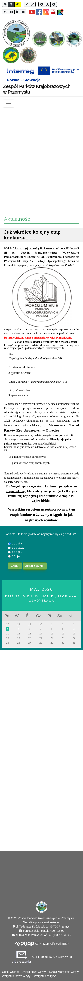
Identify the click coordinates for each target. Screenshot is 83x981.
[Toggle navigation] (8, 104)
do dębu (17, 551)
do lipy (16, 556)
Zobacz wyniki (34, 565)
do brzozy (18, 547)
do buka (17, 543)
